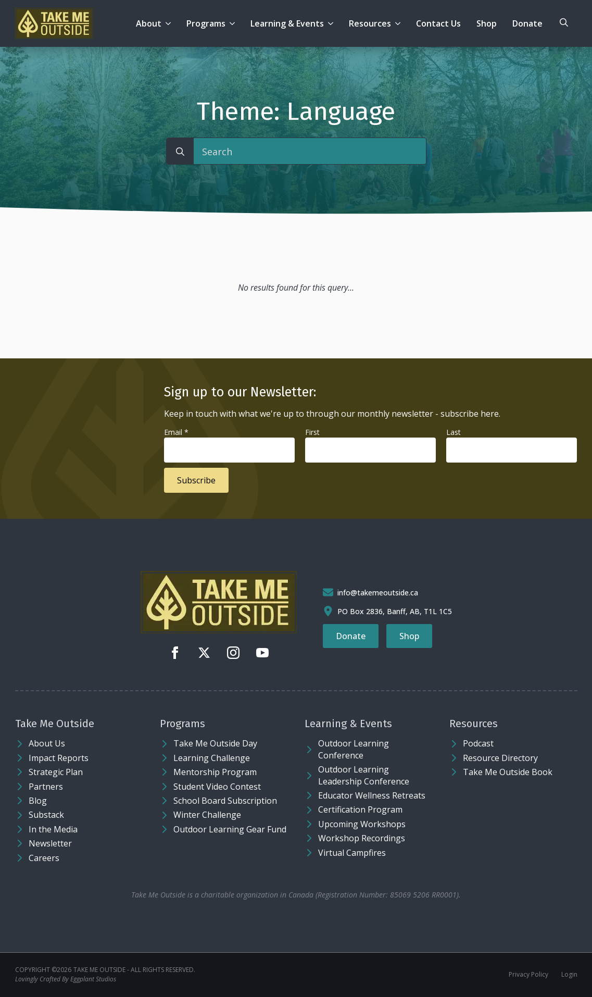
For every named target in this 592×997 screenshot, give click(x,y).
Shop (486, 23)
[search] (180, 151)
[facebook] (174, 652)
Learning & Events (287, 23)
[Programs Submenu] (234, 23)
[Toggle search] (563, 22)
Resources (370, 23)
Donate (527, 23)
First (312, 432)
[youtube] (262, 652)
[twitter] (204, 652)
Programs (205, 23)
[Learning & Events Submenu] (332, 23)
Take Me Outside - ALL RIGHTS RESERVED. (134, 970)
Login (569, 974)
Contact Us (438, 23)
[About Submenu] (170, 23)
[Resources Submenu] (399, 23)
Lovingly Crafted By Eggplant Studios (65, 979)
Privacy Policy (528, 974)
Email (176, 432)
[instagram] (233, 652)
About (148, 23)
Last (453, 432)
